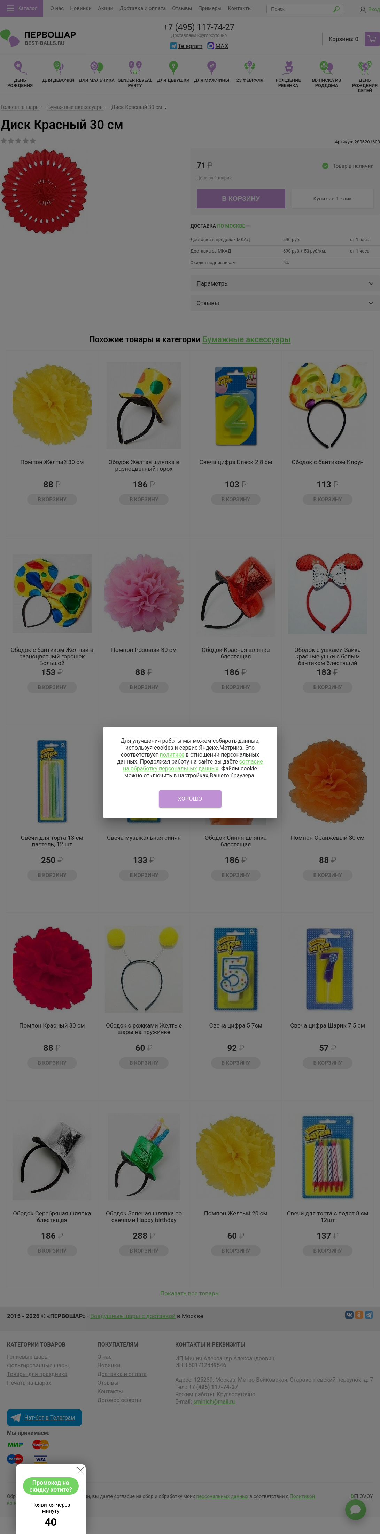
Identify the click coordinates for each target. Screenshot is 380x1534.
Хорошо (190, 799)
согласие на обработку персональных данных (193, 765)
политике (172, 754)
